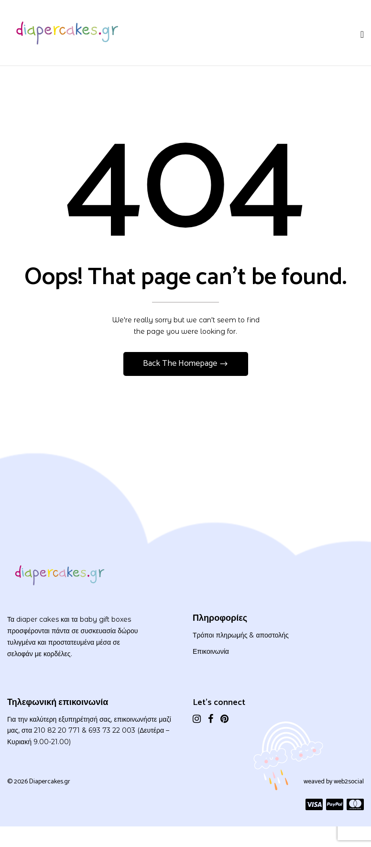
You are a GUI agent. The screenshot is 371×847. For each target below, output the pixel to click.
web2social (349, 781)
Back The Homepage (181, 363)
